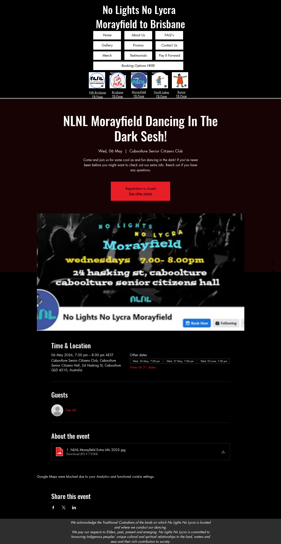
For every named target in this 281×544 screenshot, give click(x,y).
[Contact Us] (169, 45)
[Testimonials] (138, 55)
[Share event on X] (64, 507)
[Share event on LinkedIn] (74, 507)
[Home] (107, 35)
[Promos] (138, 45)
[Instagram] (272, 281)
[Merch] (107, 55)
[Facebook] (272, 263)
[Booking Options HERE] (138, 66)
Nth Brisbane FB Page (97, 94)
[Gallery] (107, 45)
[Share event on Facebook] (53, 507)
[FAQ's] (169, 35)
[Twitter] (272, 272)
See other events (140, 193)
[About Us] (138, 35)
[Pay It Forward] (169, 55)
